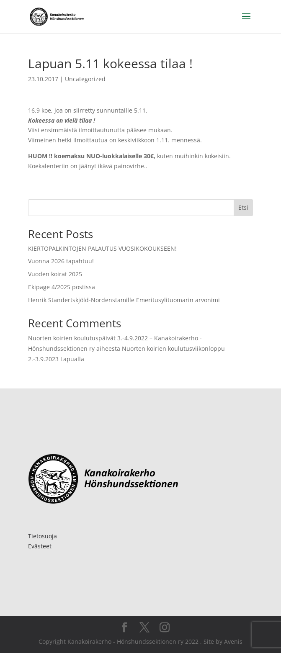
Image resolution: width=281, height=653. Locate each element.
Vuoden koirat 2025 (55, 274)
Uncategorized (85, 79)
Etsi (243, 207)
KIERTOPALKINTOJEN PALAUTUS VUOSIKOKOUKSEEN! (102, 248)
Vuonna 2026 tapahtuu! (61, 261)
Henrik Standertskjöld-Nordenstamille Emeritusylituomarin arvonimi (124, 300)
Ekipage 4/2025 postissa (61, 287)
